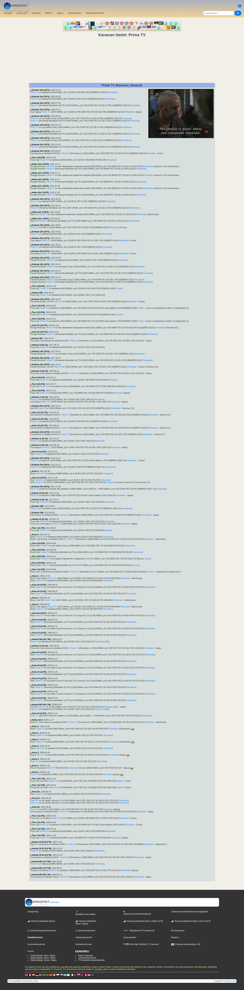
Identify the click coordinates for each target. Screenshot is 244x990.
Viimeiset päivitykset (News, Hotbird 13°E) (143, 921)
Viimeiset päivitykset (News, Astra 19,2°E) (191, 921)
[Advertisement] (122, 60)
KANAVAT (36, 13)
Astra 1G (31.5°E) (40, 412)
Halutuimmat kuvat (83, 944)
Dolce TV (34, 214)
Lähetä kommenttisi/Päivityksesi (137, 913)
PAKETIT (49, 13)
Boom (32, 473)
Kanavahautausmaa (36, 944)
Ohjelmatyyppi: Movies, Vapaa (43, 960)
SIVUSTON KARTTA (95, 13)
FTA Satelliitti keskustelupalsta (91, 960)
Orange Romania (37, 166)
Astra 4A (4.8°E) (39, 452)
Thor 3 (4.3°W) (38, 528)
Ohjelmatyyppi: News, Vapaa (42, 958)
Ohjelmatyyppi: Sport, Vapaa (42, 955)
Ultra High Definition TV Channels (141, 944)
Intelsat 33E (37, 293)
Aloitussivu (42, 902)
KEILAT (60, 13)
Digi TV (33, 844)
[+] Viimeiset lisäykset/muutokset (42, 930)
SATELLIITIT (22, 13)
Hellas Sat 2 (37, 720)
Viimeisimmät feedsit (87, 958)
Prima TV (34, 92)
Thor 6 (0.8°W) (38, 157)
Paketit (174, 937)
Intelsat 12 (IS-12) (40, 345)
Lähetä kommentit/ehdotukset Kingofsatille (189, 912)
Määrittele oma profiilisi (85, 913)
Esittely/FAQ (33, 912)
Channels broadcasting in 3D (185, 944)
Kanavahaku (177, 930)
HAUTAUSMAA (74, 13)
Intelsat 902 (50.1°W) (41, 639)
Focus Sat (34, 160)
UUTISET (8, 13)
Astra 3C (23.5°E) (39, 325)
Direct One (35, 546)
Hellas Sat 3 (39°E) (40, 164)
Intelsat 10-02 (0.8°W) (41, 842)
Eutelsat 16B (37, 506)
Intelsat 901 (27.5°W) (41, 861)
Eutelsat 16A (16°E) (40, 90)
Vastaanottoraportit (83, 937)
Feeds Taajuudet (85, 955)
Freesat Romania (37, 260)
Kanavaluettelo (129, 937)
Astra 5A (36, 792)
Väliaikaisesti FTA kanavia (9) (139, 930)
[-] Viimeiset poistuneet (85, 930)
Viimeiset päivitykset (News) (41, 921)
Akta (32, 454)
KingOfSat (227, 981)
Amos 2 (35, 471)
